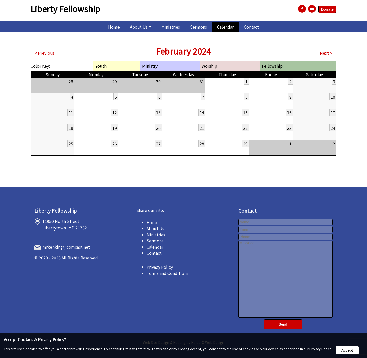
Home (114, 27)
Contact (251, 27)
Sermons (198, 27)
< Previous (45, 53)
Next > (326, 53)
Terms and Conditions (167, 273)
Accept (347, 350)
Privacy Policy (160, 267)
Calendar (225, 27)
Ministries (170, 27)
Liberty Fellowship (55, 210)
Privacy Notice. (320, 348)
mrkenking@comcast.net (66, 247)
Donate (327, 9)
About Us (140, 27)
